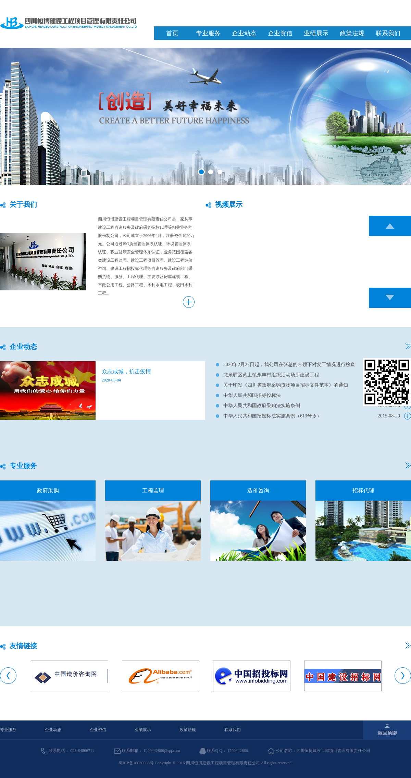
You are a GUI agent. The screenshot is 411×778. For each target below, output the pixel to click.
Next (403, 675)
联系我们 (388, 33)
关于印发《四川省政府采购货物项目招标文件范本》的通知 (285, 385)
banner (205, 116)
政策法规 (352, 33)
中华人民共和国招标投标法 (252, 395)
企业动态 (244, 33)
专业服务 (208, 33)
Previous (8, 675)
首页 (172, 33)
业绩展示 (316, 33)
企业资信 (280, 33)
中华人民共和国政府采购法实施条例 (261, 405)
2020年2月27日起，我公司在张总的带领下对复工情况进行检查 (289, 364)
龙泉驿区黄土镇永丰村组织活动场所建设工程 (271, 374)
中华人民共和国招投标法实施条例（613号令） (272, 415)
